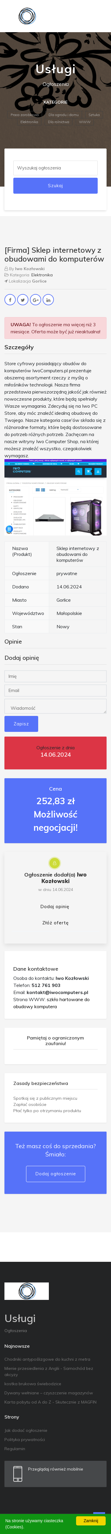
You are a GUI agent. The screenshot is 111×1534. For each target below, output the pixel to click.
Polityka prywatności (24, 1439)
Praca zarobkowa (25, 114)
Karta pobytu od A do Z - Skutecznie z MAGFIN (50, 1402)
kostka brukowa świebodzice (32, 1383)
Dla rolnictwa (58, 122)
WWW (85, 122)
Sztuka (94, 114)
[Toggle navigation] (98, 16)
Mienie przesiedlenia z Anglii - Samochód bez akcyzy (48, 1371)
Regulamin (14, 1448)
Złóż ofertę (55, 923)
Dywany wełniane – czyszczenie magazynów (48, 1393)
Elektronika (29, 122)
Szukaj (55, 185)
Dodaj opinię (54, 906)
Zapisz (21, 724)
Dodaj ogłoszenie (55, 1173)
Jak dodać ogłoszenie (25, 1430)
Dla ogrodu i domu (64, 114)
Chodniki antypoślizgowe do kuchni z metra (47, 1359)
